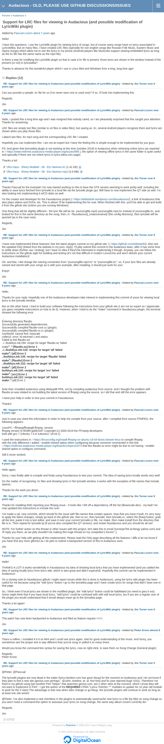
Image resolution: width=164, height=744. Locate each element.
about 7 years (41, 33)
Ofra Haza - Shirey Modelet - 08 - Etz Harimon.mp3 (37, 171)
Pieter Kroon (141, 630)
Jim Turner (140, 83)
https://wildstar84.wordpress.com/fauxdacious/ (101, 199)
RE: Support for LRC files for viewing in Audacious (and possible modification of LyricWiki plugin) (61, 83)
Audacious (18, 15)
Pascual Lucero (23, 33)
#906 (99, 618)
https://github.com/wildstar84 (128, 243)
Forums (6, 15)
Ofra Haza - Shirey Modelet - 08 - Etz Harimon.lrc (36, 167)
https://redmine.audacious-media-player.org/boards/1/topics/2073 (43, 445)
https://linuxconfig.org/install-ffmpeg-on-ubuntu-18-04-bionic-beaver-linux (77, 439)
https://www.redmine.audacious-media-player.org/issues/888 (43, 151)
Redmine (70, 725)
